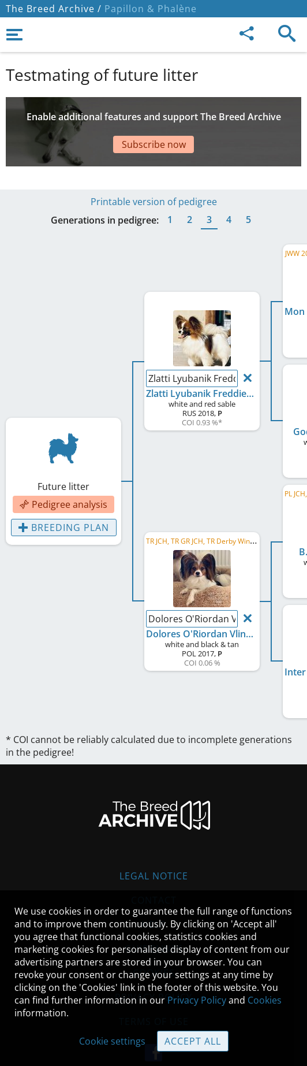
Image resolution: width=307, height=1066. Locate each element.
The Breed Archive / (54, 8)
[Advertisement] (153, 120)
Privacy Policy (196, 1000)
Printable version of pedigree (154, 172)
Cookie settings (112, 1041)
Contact (154, 871)
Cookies (265, 1000)
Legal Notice (153, 847)
